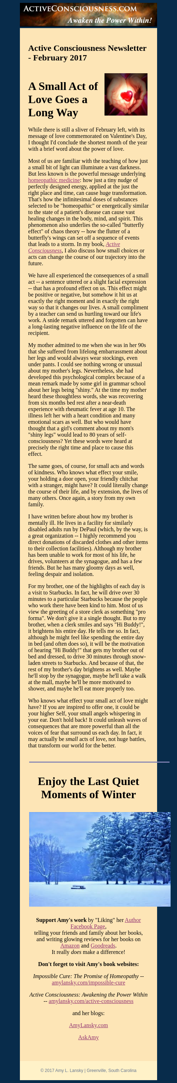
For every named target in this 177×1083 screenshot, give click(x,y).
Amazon (70, 946)
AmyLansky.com (88, 1025)
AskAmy (88, 1037)
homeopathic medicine (54, 180)
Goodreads (103, 946)
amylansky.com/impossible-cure (88, 983)
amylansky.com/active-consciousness (91, 1001)
